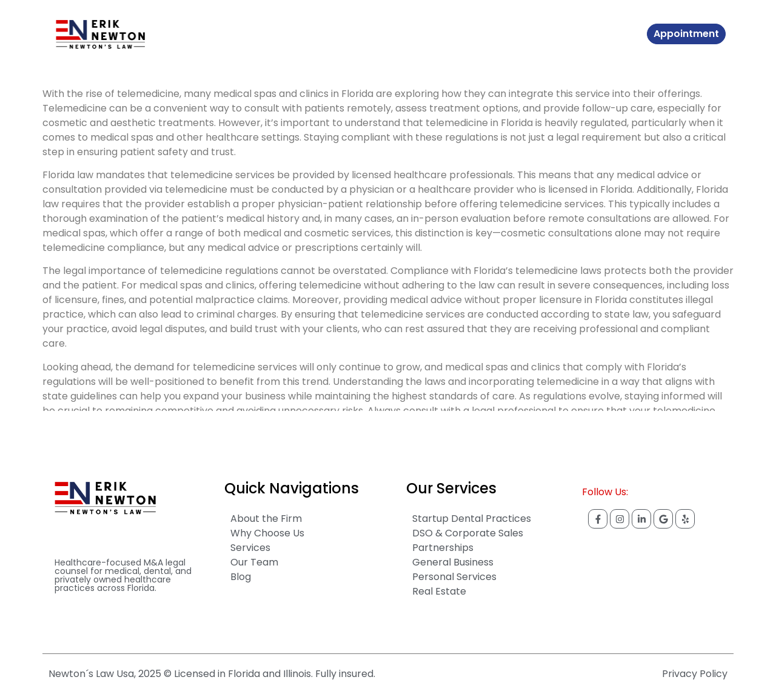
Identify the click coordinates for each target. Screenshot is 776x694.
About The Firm (262, 34)
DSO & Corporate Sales (467, 533)
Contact (409, 34)
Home (201, 34)
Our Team (254, 562)
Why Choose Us (267, 533)
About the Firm (266, 519)
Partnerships (442, 548)
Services (329, 34)
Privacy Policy (695, 674)
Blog (368, 34)
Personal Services (454, 577)
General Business (452, 562)
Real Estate (439, 591)
